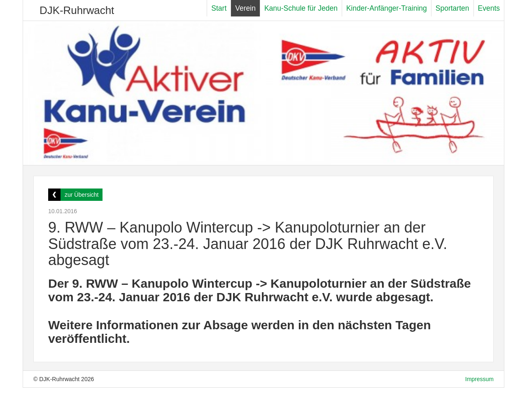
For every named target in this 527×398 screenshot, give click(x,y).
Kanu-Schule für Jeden (301, 8)
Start (218, 8)
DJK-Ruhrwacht (77, 10)
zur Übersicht (81, 194)
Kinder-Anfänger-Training (386, 8)
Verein (245, 8)
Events (489, 8)
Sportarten (452, 8)
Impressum (479, 379)
